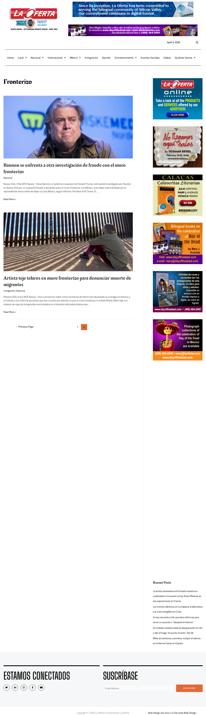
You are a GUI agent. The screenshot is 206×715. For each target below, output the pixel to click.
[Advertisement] (177, 417)
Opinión (106, 57)
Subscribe (189, 688)
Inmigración (91, 57)
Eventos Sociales (150, 57)
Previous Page (25, 326)
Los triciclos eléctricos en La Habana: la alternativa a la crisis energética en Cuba (174, 609)
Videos (167, 57)
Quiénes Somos (185, 57)
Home (10, 57)
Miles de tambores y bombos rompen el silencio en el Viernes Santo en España (174, 641)
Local (22, 57)
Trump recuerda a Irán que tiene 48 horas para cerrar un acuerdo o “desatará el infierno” (177, 620)
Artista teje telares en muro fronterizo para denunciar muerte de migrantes (67, 281)
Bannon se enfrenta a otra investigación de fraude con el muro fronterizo (64, 168)
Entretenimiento (126, 57)
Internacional (57, 57)
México (75, 57)
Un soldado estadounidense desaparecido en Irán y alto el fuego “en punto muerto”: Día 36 (176, 630)
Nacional (37, 57)
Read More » (10, 199)
